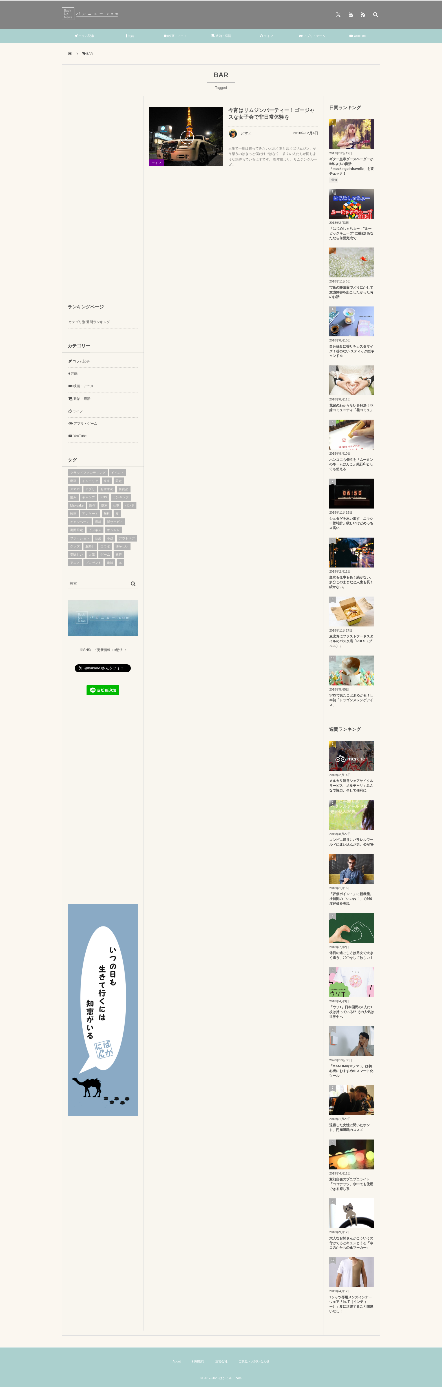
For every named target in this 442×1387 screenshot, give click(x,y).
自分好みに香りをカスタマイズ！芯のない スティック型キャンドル (351, 351)
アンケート (90, 513)
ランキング (121, 497)
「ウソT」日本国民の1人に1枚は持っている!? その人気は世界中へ (351, 1012)
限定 (119, 481)
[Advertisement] (103, 199)
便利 (104, 505)
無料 (107, 513)
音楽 (98, 538)
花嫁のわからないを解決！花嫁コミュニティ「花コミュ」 (351, 408)
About (177, 1361)
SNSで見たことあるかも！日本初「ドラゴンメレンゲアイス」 (351, 700)
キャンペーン (80, 521)
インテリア (90, 481)
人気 (92, 554)
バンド (129, 505)
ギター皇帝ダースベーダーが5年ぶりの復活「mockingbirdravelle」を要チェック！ (351, 166)
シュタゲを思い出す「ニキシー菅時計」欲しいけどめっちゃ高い (351, 523)
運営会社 (221, 1361)
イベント (117, 472)
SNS (103, 497)
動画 (73, 481)
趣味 (110, 562)
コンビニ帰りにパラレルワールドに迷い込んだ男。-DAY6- (351, 842)
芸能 (130, 36)
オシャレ (113, 530)
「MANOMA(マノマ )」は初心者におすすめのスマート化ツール (351, 1071)
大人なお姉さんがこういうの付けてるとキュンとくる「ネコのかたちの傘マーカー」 (351, 1243)
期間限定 (76, 530)
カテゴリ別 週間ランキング (89, 322)
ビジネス (95, 530)
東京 (107, 481)
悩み (73, 497)
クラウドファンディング (88, 472)
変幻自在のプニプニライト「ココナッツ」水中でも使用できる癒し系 (351, 1184)
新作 (92, 505)
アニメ (75, 562)
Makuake (77, 505)
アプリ (90, 489)
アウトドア (127, 538)
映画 (73, 513)
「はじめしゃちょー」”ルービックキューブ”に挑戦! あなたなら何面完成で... (351, 233)
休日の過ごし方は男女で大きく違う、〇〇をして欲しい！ (351, 955)
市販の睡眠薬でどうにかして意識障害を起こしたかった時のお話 (351, 292)
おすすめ (106, 489)
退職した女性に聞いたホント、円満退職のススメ (349, 1127)
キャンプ (88, 497)
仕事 (116, 505)
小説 (110, 538)
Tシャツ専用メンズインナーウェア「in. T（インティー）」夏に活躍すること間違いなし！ (351, 1304)
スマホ (75, 489)
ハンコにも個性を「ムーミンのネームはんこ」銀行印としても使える (351, 464)
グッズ (75, 546)
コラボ (105, 546)
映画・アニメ (175, 36)
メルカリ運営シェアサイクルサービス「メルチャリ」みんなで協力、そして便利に (351, 785)
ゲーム (105, 554)
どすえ (240, 133)
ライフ (266, 36)
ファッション (80, 538)
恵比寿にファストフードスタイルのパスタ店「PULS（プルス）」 (351, 641)
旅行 (119, 554)
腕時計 (90, 546)
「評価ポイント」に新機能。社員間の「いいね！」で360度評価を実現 (351, 899)
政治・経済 (221, 36)
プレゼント (93, 562)
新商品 (123, 489)
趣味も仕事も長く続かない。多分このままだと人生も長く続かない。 (351, 582)
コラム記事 (84, 36)
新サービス (115, 521)
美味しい (76, 554)
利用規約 (198, 1361)
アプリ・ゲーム (312, 36)
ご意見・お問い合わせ (253, 1361)
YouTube (357, 36)
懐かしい (122, 546)
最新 (98, 521)
